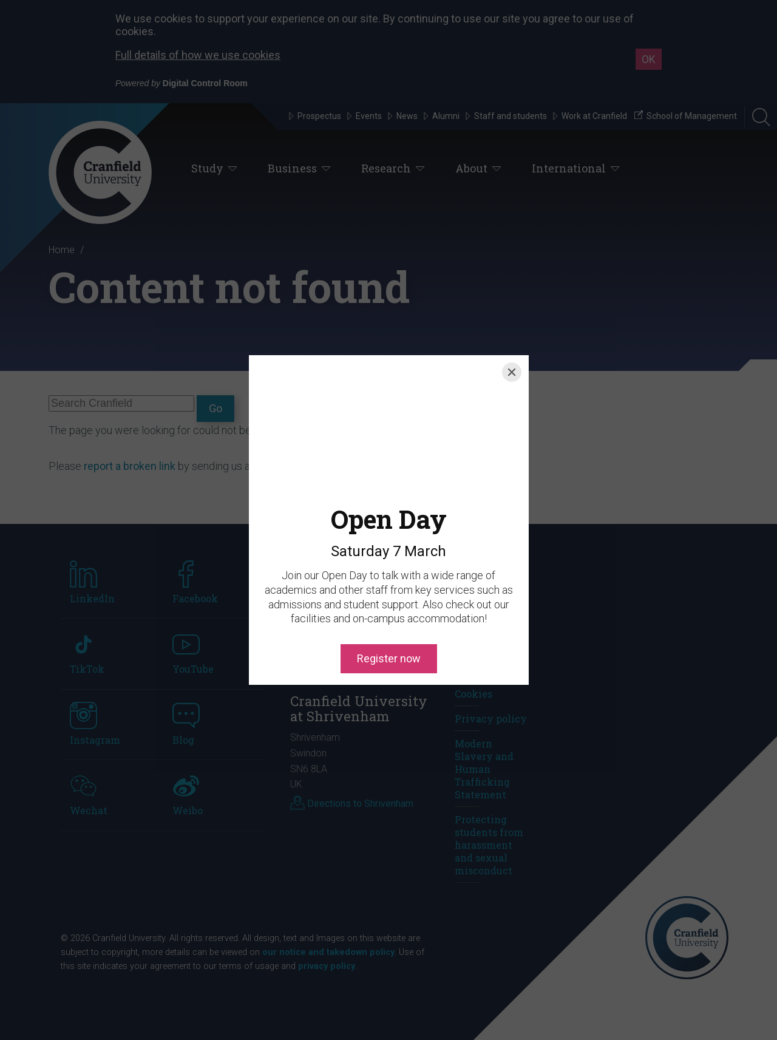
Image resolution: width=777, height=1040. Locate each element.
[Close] (511, 372)
